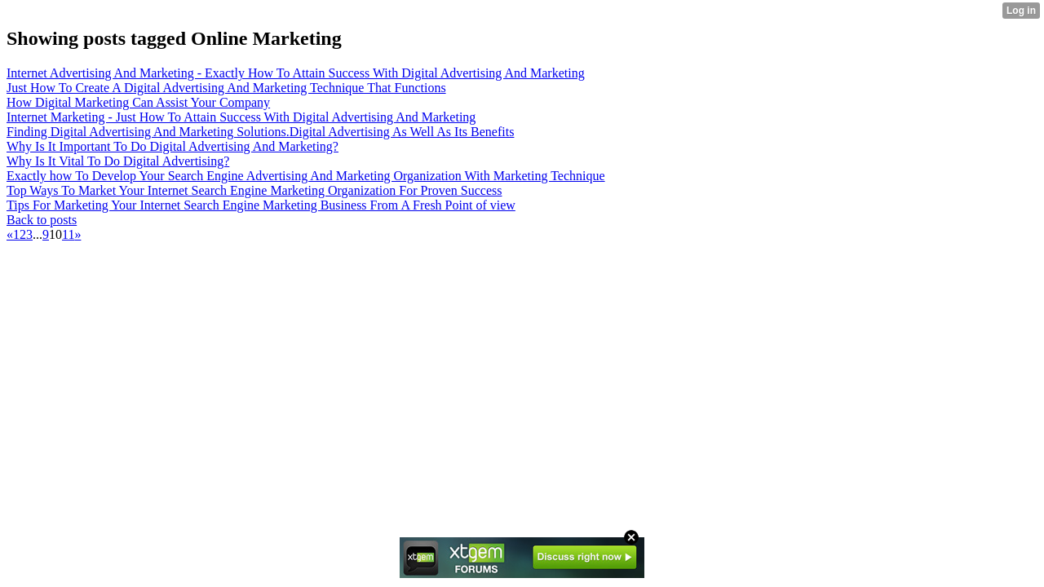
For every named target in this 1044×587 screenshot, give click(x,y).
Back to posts (42, 220)
